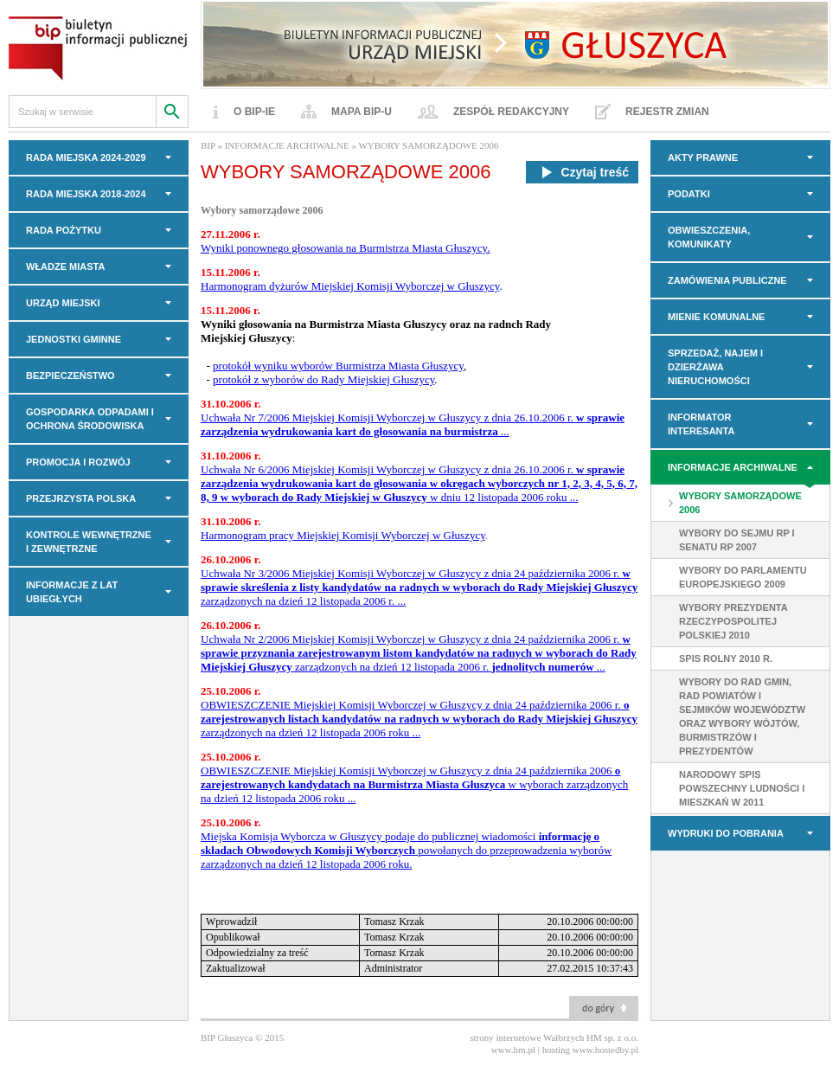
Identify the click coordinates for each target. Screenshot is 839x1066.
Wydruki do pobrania (726, 833)
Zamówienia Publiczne (727, 280)
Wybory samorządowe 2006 (262, 210)
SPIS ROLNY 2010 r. (725, 658)
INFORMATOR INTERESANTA (701, 424)
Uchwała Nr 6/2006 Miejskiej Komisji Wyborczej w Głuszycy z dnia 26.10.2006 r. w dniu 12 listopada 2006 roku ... (419, 483)
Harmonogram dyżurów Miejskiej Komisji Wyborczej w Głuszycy (350, 285)
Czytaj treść (582, 172)
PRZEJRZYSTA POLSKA (81, 498)
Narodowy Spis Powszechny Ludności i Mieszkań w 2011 (741, 788)
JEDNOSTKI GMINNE (73, 339)
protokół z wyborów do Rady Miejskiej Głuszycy (323, 379)
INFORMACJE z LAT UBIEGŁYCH (72, 592)
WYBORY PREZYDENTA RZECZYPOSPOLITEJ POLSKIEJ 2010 (733, 621)
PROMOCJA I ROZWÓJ (78, 462)
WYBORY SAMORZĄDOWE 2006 (740, 503)
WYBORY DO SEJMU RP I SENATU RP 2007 (737, 540)
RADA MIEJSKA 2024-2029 (86, 157)
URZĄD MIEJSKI (63, 303)
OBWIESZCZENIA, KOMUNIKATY (709, 237)
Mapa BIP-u (361, 112)
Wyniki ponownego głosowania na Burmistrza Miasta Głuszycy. (345, 247)
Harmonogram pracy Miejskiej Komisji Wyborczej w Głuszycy (343, 535)
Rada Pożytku (63, 230)
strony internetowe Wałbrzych (527, 1037)
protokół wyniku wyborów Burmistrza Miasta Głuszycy (338, 365)
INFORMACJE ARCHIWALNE (732, 467)
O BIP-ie (254, 112)
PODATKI (689, 194)
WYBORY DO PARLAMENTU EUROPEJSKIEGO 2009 (743, 577)
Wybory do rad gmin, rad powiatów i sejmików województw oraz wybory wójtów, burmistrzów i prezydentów (742, 716)
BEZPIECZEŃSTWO (70, 375)
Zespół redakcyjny (511, 112)
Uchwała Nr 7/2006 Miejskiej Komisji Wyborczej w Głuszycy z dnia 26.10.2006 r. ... (412, 424)
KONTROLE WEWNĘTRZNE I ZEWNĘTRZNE (88, 542)
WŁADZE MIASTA (65, 266)
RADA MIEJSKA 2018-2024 (86, 194)
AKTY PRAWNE (703, 157)
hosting (556, 1049)
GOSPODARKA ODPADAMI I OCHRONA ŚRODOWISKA (90, 419)
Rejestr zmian (667, 112)
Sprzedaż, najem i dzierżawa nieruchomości (715, 367)
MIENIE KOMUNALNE (716, 316)
